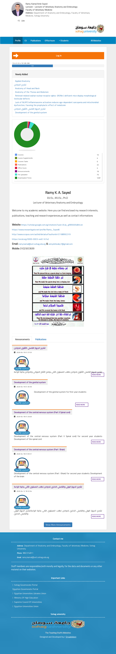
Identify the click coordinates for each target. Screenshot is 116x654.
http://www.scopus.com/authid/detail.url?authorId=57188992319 (41, 234)
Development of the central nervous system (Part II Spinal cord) (42, 412)
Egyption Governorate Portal (25, 589)
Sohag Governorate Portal (24, 585)
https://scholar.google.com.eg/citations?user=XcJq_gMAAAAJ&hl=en (52, 225)
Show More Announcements (58, 525)
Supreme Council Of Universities (27, 602)
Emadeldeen (71, 637)
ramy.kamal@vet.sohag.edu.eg (32, 244)
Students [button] (64, 41)
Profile (18, 41)
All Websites (96, 41)
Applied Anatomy (22, 81)
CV (25, 41)
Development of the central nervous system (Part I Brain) (39, 449)
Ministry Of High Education (25, 598)
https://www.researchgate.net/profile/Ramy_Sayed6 (36, 230)
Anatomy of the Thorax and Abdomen (32, 92)
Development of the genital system (31, 112)
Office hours (50, 41)
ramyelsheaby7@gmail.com (60, 244)
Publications (36, 41)
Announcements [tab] (22, 339)
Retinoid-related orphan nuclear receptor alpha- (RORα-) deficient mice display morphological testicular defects (55, 97)
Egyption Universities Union (25, 606)
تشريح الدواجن (20, 84)
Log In (37, 55)
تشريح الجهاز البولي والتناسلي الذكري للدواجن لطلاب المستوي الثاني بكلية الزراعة (48, 487)
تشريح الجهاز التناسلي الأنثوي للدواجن (30, 108)
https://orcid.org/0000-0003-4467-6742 (30, 239)
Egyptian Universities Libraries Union (29, 593)
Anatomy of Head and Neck (27, 88)
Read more (96, 374)
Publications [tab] (40, 339)
